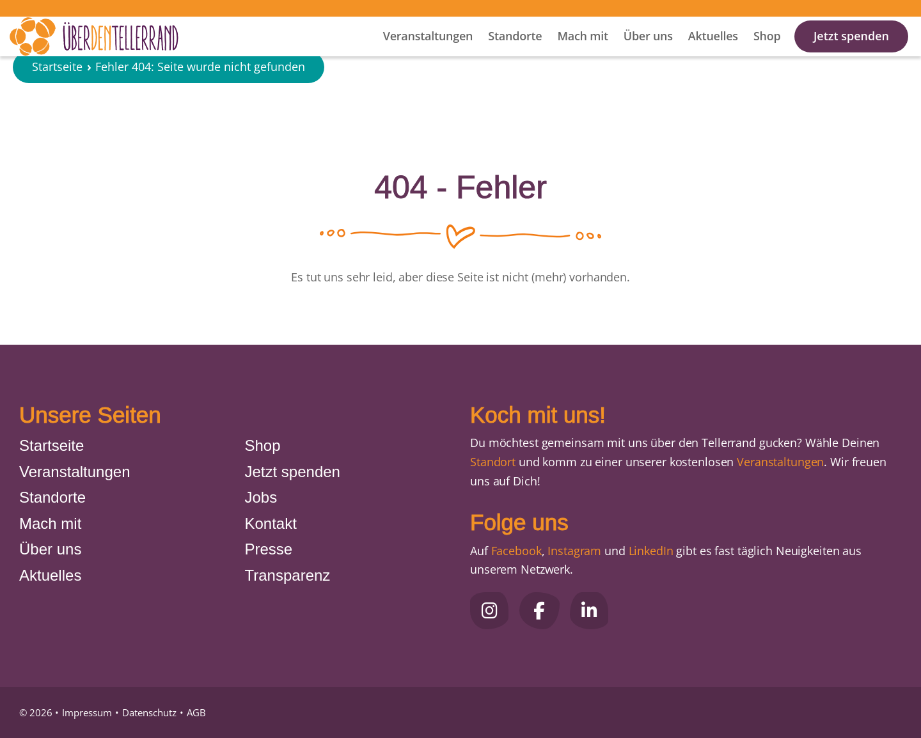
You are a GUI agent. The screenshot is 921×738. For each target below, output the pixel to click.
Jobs (261, 497)
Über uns (648, 51)
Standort (493, 461)
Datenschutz (149, 712)
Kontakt (271, 523)
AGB (196, 712)
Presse (269, 549)
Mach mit (582, 51)
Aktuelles (713, 51)
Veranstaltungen (428, 51)
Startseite (57, 105)
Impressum (87, 712)
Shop (767, 51)
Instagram (574, 550)
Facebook (516, 550)
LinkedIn (649, 550)
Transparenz (288, 575)
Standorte (515, 51)
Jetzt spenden (851, 51)
